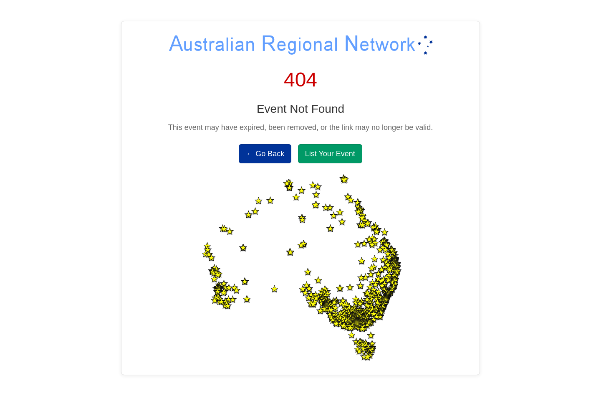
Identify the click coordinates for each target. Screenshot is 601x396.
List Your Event (330, 154)
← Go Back (265, 154)
